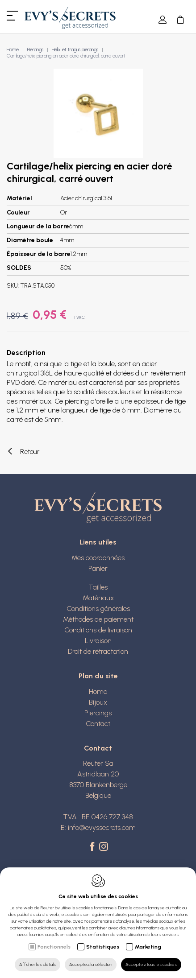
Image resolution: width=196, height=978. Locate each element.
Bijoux (98, 702)
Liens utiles (98, 542)
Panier (98, 568)
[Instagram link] (103, 847)
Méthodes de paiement (98, 619)
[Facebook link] (93, 847)
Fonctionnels (54, 947)
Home (13, 50)
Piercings (35, 50)
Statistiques (102, 947)
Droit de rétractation (98, 651)
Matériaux (98, 598)
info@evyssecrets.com (102, 827)
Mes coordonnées (98, 557)
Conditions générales (98, 608)
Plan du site (98, 676)
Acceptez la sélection (90, 964)
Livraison (98, 640)
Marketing (148, 947)
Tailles (98, 587)
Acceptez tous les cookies (151, 964)
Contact (98, 723)
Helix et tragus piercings (75, 50)
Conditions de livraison (98, 630)
